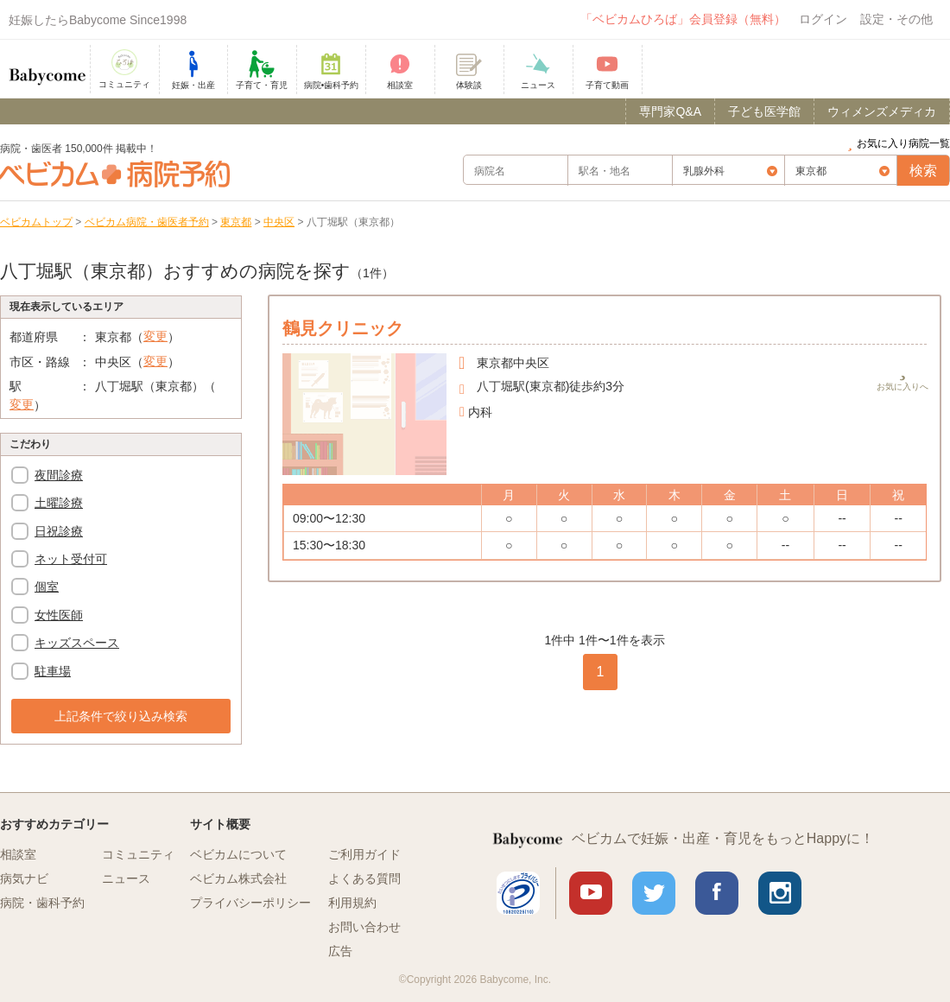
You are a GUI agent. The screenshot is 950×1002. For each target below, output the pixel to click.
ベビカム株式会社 (238, 878)
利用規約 (352, 903)
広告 (340, 951)
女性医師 (59, 615)
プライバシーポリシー (250, 903)
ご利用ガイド (364, 854)
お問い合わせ (364, 927)
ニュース (126, 878)
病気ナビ (24, 878)
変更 (155, 336)
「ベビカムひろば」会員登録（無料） (683, 19)
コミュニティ (138, 854)
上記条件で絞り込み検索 (120, 716)
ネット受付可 (71, 559)
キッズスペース (77, 643)
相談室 (18, 854)
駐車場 (53, 671)
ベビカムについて (238, 854)
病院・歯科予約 (42, 903)
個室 (47, 586)
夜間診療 (59, 475)
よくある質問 (364, 878)
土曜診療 (59, 503)
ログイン (823, 19)
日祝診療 (59, 531)
